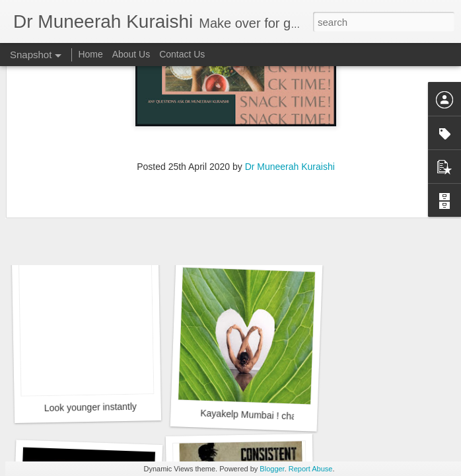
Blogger (272, 469)
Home (90, 54)
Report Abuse (311, 469)
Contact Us (182, 54)
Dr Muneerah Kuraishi (290, 87)
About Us (131, 54)
